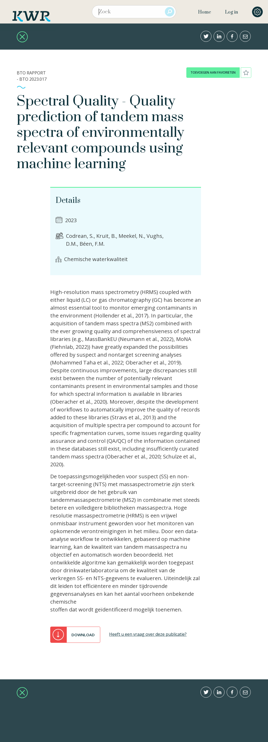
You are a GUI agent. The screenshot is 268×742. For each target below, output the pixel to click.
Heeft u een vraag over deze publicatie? (148, 634)
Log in (231, 12)
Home (204, 12)
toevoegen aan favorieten (213, 72)
